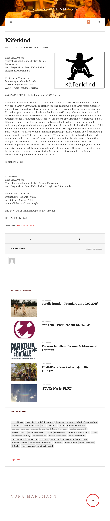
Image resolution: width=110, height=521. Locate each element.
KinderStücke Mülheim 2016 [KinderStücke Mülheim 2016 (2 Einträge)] (76, 425)
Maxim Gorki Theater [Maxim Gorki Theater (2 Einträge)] (38, 429)
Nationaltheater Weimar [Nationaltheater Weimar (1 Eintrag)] (36, 432)
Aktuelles (46, 300)
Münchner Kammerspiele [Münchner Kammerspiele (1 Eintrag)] (78, 429)
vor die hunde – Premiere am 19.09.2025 (70, 303)
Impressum (15, 459)
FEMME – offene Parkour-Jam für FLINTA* (65, 369)
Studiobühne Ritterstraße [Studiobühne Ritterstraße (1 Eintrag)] (77, 436)
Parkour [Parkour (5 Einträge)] (49, 432)
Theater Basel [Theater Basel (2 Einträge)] (44, 439)
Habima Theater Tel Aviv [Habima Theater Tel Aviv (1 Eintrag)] (31, 425)
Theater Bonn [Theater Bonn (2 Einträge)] (55, 439)
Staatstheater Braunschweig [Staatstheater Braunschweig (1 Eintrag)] (21, 436)
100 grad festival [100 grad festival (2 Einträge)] (17, 422)
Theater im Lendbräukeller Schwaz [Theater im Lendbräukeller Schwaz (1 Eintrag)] (41, 443)
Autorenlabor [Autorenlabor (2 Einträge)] (30, 422)
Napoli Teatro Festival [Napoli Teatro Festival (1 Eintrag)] (19, 432)
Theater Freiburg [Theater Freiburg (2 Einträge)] (81, 439)
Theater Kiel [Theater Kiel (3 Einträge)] (58, 443)
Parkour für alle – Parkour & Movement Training (69, 348)
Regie (47, 47)
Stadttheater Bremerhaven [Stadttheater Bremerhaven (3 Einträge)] (57, 436)
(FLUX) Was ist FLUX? (57, 388)
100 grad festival (22, 225)
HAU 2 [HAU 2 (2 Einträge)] (43, 425)
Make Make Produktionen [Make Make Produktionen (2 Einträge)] (20, 429)
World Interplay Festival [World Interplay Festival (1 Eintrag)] (45, 446)
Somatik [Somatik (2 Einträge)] (94, 432)
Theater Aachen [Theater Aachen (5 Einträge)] (32, 439)
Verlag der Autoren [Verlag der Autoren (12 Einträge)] (28, 446)
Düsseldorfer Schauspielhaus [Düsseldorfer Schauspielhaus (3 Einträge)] (87, 422)
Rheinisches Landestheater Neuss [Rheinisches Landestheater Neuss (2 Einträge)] (78, 432)
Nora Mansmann (55, 8)
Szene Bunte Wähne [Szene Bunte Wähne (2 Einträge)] (18, 439)
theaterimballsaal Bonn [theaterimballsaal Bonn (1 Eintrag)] (19, 443)
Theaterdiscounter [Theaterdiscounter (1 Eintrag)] (68, 439)
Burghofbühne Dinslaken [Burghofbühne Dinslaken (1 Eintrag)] (45, 422)
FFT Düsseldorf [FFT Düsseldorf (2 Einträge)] (16, 425)
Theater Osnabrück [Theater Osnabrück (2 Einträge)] (71, 443)
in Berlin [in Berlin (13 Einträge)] (61, 425)
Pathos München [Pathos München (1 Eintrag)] (59, 432)
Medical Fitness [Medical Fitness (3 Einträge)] (52, 429)
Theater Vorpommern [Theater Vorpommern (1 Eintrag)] (86, 443)
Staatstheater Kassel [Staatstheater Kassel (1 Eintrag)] (39, 436)
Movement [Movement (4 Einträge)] (63, 429)
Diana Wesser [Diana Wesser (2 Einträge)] (60, 422)
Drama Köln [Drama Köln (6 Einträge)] (71, 422)
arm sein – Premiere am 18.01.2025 (66, 325)
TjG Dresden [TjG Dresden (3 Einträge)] (15, 446)
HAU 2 (31, 225)
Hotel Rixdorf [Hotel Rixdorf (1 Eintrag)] (52, 425)
